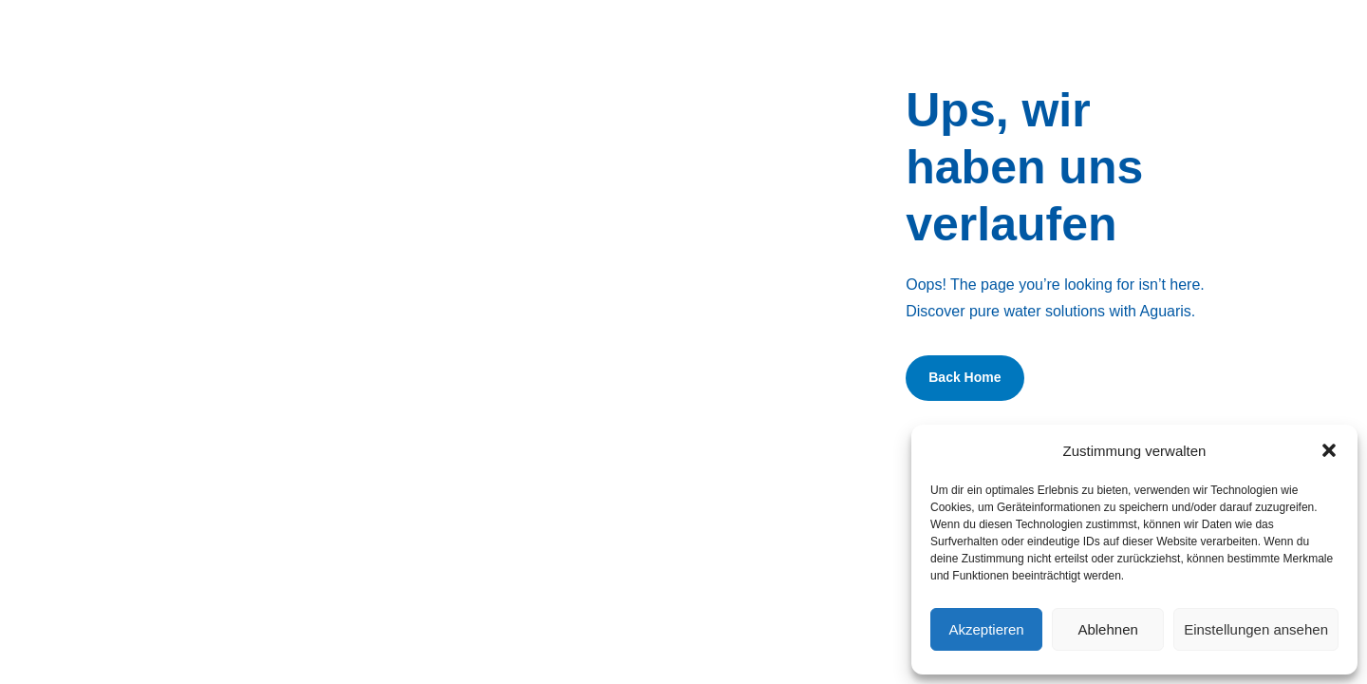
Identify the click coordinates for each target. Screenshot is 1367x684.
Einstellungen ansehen (1256, 629)
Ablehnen (1107, 629)
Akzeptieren (985, 629)
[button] (1329, 450)
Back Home (964, 377)
